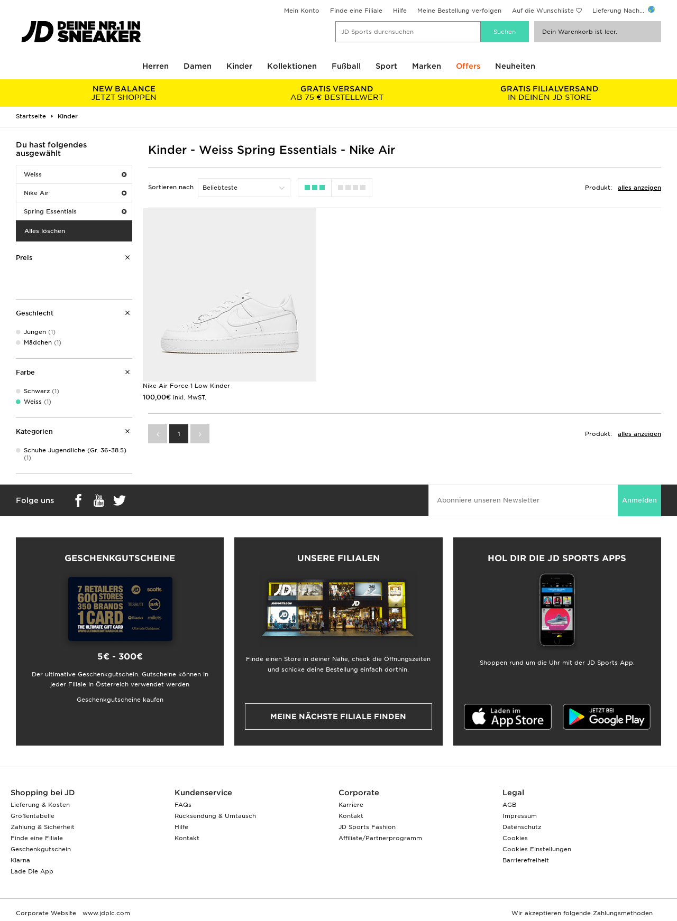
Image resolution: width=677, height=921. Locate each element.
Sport (386, 66)
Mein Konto (301, 10)
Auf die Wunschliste (543, 10)
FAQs (183, 804)
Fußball (346, 66)
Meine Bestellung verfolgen (459, 10)
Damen (198, 66)
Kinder (239, 66)
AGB (509, 804)
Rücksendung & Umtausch (215, 816)
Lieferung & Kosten (40, 804)
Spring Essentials (75, 211)
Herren (155, 66)
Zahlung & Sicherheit (43, 827)
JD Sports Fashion (367, 827)
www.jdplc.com (105, 913)
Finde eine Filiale (356, 10)
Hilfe (400, 10)
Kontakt (187, 838)
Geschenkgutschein (41, 849)
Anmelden (639, 500)
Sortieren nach (171, 187)
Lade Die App (32, 871)
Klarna (20, 860)
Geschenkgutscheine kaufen (120, 699)
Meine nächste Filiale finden (338, 716)
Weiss (75, 174)
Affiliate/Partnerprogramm (380, 838)
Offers (468, 66)
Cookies (515, 838)
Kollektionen (292, 66)
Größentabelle (32, 816)
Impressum (519, 816)
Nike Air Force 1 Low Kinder (186, 383)
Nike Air (75, 193)
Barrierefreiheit (525, 860)
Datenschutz (521, 827)
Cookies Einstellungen (536, 849)
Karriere (350, 804)
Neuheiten (515, 66)
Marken (426, 66)
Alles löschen (44, 231)
